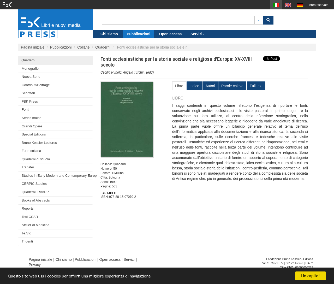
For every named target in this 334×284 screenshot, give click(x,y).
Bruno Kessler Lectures (39, 143)
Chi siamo (109, 34)
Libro (179, 86)
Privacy (35, 265)
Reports (28, 208)
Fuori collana (31, 151)
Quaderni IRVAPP (35, 192)
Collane (83, 47)
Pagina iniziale (32, 47)
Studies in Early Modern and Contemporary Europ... (57, 176)
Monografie (30, 68)
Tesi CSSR (30, 217)
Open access (170, 34)
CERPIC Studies (34, 184)
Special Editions (34, 134)
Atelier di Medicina (35, 225)
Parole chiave (232, 86)
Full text (256, 86)
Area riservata (319, 5)
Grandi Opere (32, 126)
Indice (194, 86)
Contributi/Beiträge (36, 85)
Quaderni (102, 47)
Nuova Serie (31, 77)
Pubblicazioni (138, 34)
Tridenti (27, 241)
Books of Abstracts (36, 200)
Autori (210, 86)
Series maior (31, 118)
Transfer (28, 167)
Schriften (28, 93)
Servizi (197, 34)
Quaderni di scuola (36, 159)
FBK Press (30, 101)
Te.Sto (26, 233)
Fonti (25, 109)
